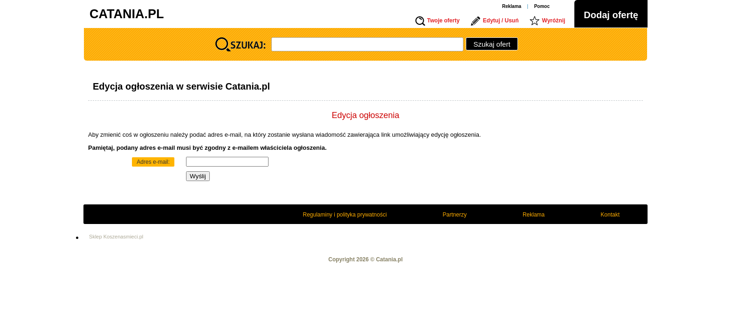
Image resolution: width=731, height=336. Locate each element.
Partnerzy (455, 214)
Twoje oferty (443, 20)
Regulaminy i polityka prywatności (345, 214)
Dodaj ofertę (611, 15)
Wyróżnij (553, 20)
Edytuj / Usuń (501, 20)
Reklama (511, 6)
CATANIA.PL (127, 14)
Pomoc (542, 6)
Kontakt (610, 214)
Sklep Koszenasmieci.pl (116, 236)
